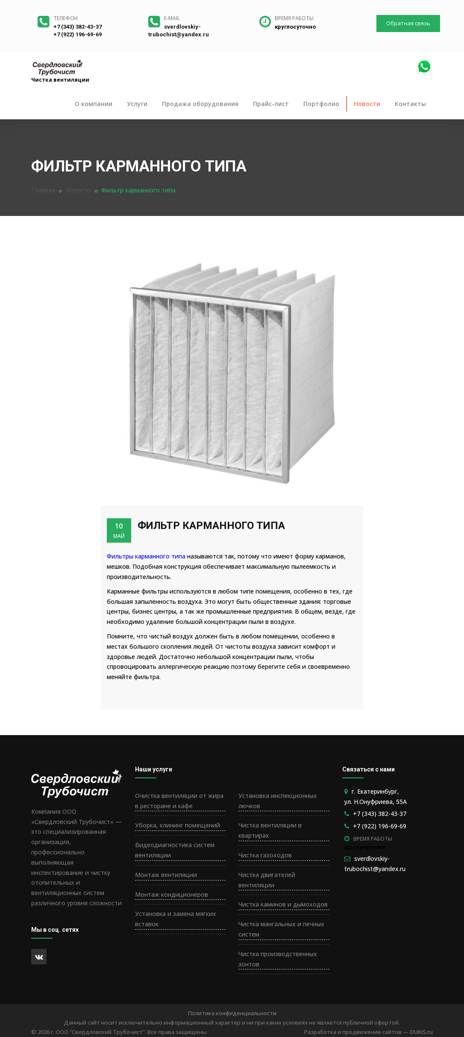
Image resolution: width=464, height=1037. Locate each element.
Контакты (410, 104)
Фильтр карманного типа (211, 526)
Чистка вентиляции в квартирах (270, 830)
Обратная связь (408, 23)
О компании (93, 104)
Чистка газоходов (265, 855)
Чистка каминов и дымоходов (283, 904)
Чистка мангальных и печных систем (281, 929)
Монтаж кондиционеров (171, 894)
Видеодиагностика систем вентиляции (174, 850)
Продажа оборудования (200, 104)
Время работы (294, 18)
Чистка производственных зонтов (277, 959)
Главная (43, 190)
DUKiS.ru (421, 1032)
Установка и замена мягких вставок (175, 919)
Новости (367, 104)
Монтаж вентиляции (166, 875)
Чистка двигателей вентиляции (266, 880)
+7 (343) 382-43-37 (77, 27)
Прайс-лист (271, 104)
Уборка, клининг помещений (177, 825)
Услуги (137, 104)
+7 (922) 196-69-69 (77, 34)
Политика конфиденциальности (232, 1013)
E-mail (172, 18)
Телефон (65, 18)
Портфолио (321, 104)
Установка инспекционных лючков (277, 801)
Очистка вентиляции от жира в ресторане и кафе (179, 801)
